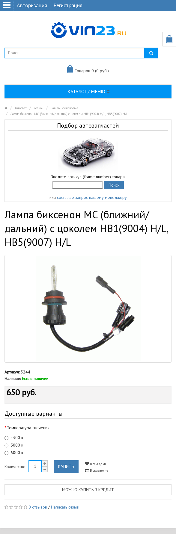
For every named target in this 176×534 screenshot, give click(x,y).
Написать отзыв (65, 507)
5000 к (13, 445)
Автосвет (20, 108)
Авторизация (32, 5)
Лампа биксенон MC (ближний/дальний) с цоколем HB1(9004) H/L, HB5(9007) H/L (69, 114)
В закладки (95, 464)
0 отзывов (37, 507)
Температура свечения (28, 427)
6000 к (13, 452)
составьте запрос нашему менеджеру (92, 197)
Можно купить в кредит (88, 489)
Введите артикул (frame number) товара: (88, 176)
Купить (66, 466)
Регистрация (67, 5)
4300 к (13, 437)
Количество (14, 466)
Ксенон (38, 108)
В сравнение (96, 470)
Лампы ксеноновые (64, 108)
